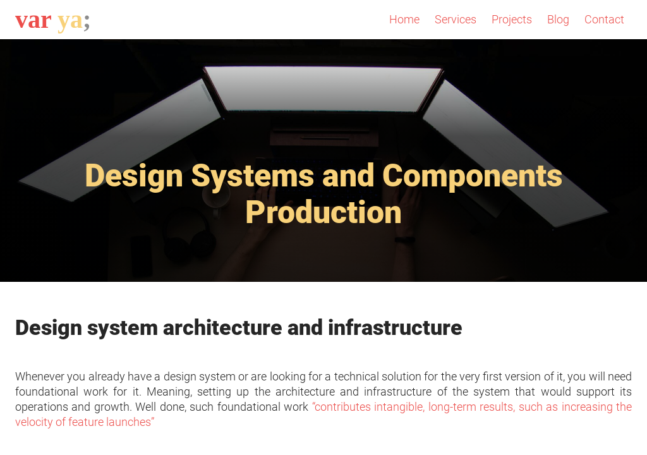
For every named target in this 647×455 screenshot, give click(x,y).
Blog (558, 19)
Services (455, 19)
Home (404, 19)
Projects (512, 19)
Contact (604, 19)
